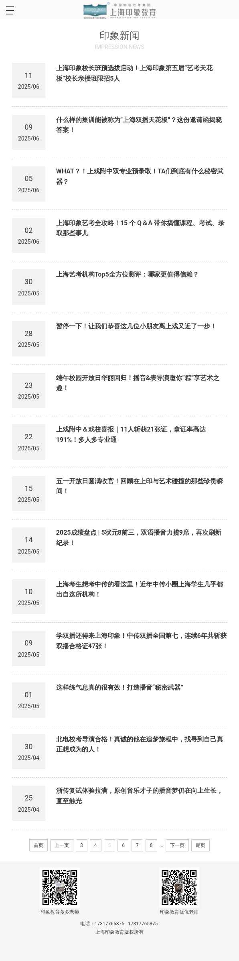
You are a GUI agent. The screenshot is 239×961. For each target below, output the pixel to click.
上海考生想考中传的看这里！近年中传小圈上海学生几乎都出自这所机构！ (139, 589)
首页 (38, 845)
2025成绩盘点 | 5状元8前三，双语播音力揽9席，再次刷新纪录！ (138, 538)
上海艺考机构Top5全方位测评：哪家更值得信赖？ (127, 274)
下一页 (177, 845)
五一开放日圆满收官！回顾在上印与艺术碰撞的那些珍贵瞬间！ (139, 486)
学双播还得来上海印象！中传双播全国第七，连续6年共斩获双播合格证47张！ (141, 641)
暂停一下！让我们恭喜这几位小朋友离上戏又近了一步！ (136, 326)
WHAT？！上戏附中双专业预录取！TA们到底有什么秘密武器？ (139, 176)
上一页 (62, 845)
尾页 (200, 845)
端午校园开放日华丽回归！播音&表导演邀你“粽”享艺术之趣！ (137, 383)
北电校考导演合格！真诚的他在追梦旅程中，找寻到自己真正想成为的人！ (139, 744)
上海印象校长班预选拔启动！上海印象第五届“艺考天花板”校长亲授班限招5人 (134, 73)
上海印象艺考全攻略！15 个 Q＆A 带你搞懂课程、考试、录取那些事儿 (140, 228)
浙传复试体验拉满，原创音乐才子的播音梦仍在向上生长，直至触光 (139, 796)
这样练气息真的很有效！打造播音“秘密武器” (119, 687)
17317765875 (109, 923)
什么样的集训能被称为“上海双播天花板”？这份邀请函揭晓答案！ (139, 125)
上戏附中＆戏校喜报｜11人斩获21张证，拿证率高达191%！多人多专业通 (131, 435)
